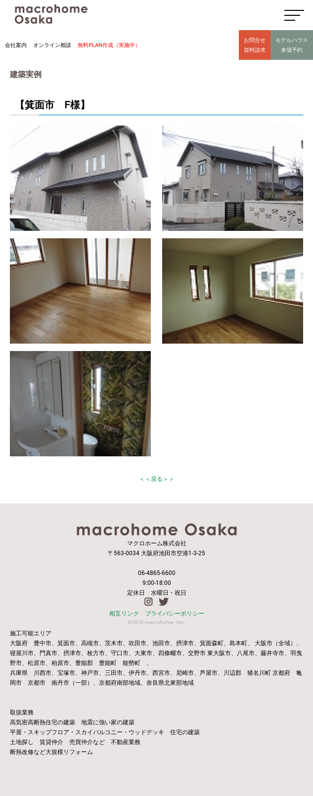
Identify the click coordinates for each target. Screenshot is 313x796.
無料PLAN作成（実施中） (109, 44)
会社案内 (16, 44)
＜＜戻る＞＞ (157, 479)
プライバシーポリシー (174, 613)
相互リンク (124, 613)
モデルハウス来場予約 (291, 44)
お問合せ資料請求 (255, 44)
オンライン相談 (52, 44)
